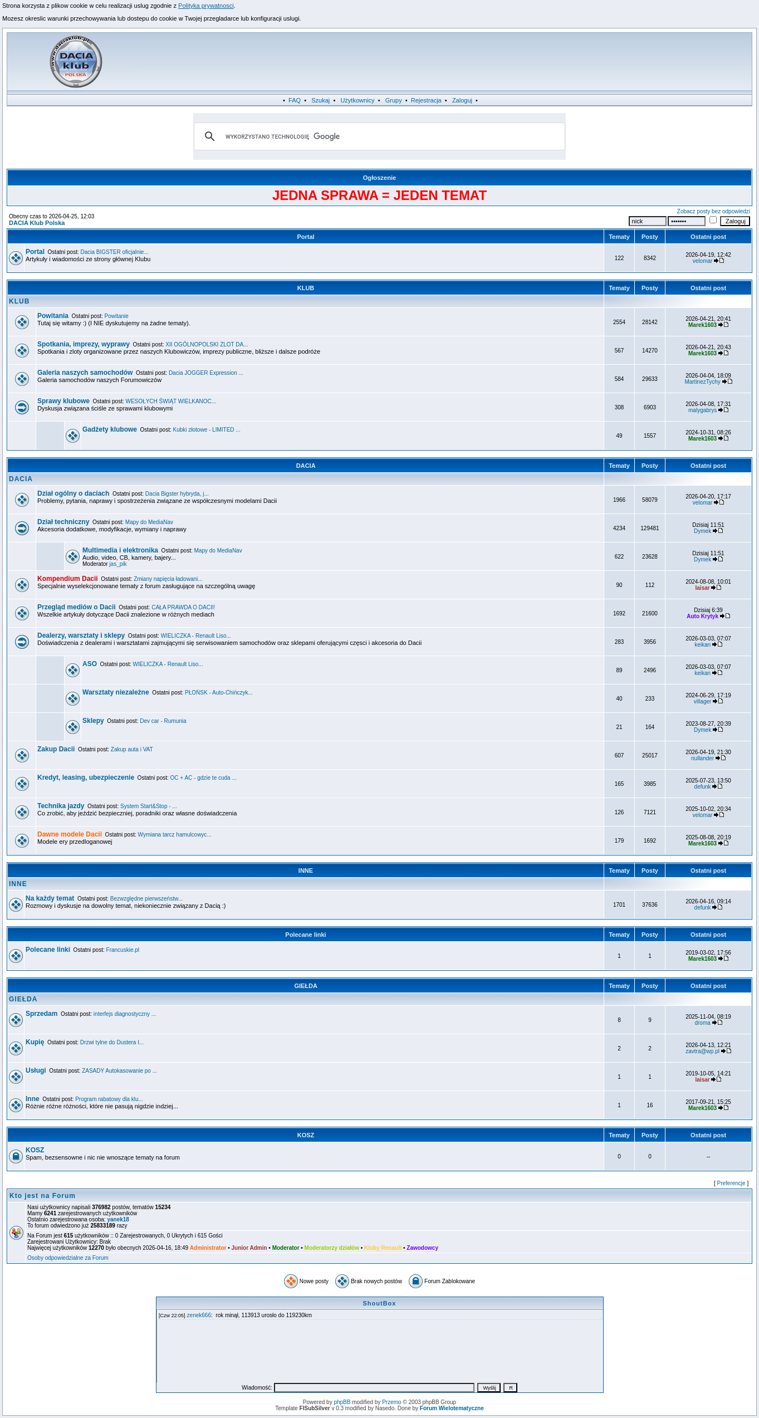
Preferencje (731, 1183)
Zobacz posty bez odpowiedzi (713, 211)
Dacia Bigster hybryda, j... (177, 494)
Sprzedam (41, 1014)
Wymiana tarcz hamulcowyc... (175, 835)
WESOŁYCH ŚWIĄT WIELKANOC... (171, 401)
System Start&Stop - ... (148, 806)
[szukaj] (378, 136)
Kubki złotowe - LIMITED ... (207, 430)
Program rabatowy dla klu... (109, 1099)
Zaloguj (462, 100)
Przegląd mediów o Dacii (76, 607)
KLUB (306, 288)
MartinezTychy (702, 382)
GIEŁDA (305, 985)
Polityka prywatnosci (206, 5)
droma (702, 1023)
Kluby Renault (382, 1248)
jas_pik (117, 564)
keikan (702, 645)
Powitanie (117, 316)
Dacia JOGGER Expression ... (206, 373)
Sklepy (93, 721)
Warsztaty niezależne (115, 692)
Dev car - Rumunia (163, 721)
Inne (33, 1099)
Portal (305, 236)
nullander (702, 758)
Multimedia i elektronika (120, 550)
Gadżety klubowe (109, 429)
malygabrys (702, 410)
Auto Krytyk (702, 616)
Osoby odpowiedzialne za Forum (68, 1258)
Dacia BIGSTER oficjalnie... (115, 252)
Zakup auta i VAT (132, 749)
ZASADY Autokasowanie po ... (119, 1071)
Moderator (286, 1248)
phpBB (342, 1402)
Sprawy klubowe (63, 401)
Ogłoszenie (379, 177)
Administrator (208, 1248)
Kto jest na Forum (42, 1196)
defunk (702, 787)
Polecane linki (305, 934)
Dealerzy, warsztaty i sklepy (81, 635)
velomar (703, 261)
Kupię (35, 1042)
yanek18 (118, 1219)
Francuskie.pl (122, 950)
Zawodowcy (422, 1248)
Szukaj (320, 100)
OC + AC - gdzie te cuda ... (203, 778)
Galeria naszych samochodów (85, 372)
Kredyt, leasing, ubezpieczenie (85, 777)
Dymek (702, 531)
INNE (306, 870)
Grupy (393, 100)
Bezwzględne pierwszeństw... (146, 899)
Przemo (391, 1402)
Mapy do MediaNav (149, 522)
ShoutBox (379, 1303)
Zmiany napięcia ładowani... (168, 579)
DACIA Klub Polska (37, 222)
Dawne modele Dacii (69, 834)
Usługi (36, 1070)
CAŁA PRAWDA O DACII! (183, 607)
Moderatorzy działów (332, 1248)
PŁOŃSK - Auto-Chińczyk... (219, 693)
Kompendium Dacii (67, 579)
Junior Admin (249, 1248)
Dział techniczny (63, 522)
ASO (89, 664)
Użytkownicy (357, 100)
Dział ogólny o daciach (73, 493)
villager (703, 701)
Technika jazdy (60, 806)
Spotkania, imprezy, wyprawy (83, 344)
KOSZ (306, 1135)
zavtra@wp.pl (702, 1051)
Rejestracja (426, 100)
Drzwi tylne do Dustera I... (112, 1042)
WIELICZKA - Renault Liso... (196, 636)
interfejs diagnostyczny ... (125, 1014)
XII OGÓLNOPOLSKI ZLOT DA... (206, 344)
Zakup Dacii (56, 749)
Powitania (52, 316)
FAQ (294, 100)
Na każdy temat (50, 898)
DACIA (306, 465)
